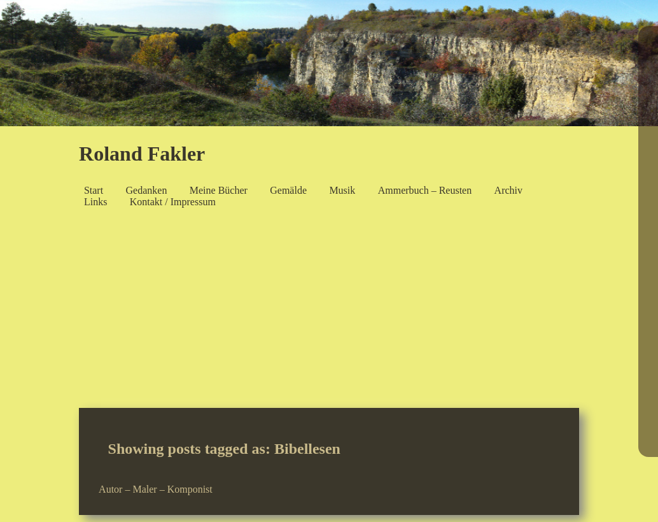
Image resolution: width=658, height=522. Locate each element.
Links (95, 201)
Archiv (508, 190)
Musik (342, 190)
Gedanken (146, 190)
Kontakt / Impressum (173, 201)
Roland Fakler (142, 153)
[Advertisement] (329, 312)
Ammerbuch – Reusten (425, 190)
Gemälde (288, 190)
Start (93, 190)
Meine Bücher (219, 190)
